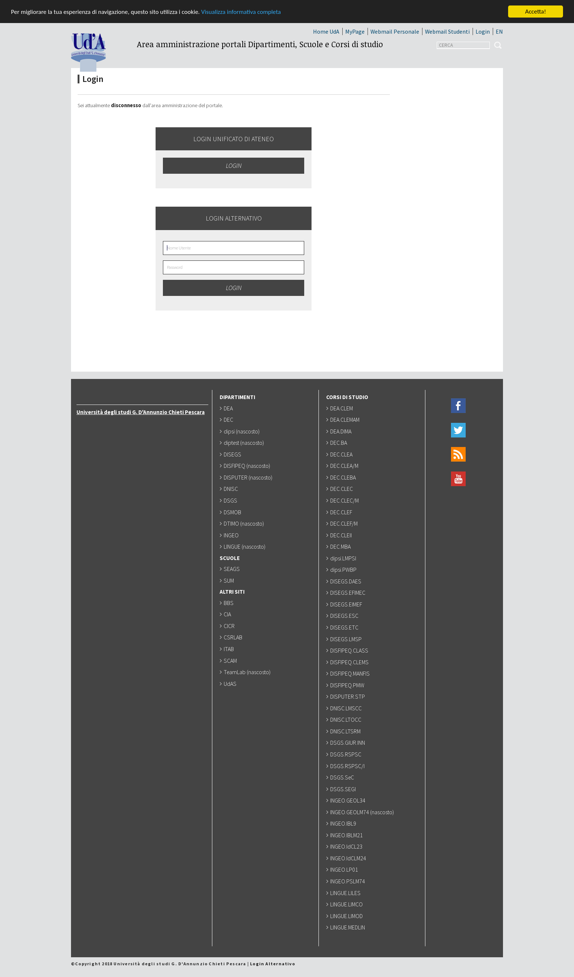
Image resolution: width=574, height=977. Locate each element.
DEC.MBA (341, 546)
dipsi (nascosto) (242, 431)
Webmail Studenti (447, 31)
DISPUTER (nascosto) (248, 477)
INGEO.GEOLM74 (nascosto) (363, 812)
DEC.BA (339, 442)
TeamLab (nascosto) (248, 672)
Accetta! (535, 11)
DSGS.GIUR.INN (348, 742)
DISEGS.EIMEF (347, 604)
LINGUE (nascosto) (245, 546)
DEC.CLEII (342, 535)
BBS (229, 602)
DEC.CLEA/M (345, 465)
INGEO (232, 535)
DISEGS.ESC (345, 615)
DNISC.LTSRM (346, 731)
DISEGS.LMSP (347, 639)
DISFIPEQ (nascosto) (247, 465)
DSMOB (233, 512)
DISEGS (233, 454)
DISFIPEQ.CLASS (350, 650)
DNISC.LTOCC (346, 719)
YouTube (458, 479)
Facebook (458, 405)
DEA (229, 408)
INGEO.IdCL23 (347, 846)
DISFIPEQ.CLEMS (350, 662)
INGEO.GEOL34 (348, 800)
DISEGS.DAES (346, 581)
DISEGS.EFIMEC (348, 592)
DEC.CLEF (342, 512)
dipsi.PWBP (344, 569)
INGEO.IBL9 (344, 823)
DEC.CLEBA (344, 477)
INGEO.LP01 (345, 869)
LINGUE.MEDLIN (348, 927)
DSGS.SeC (343, 777)
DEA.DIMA (341, 431)
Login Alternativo (272, 963)
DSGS (231, 500)
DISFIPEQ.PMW (348, 685)
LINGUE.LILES (346, 893)
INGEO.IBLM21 (347, 835)
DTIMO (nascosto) (244, 523)
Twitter (458, 430)
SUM (229, 580)
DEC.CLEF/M (345, 523)
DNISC (231, 488)
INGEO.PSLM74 (348, 881)
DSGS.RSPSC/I (348, 766)
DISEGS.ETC (345, 627)
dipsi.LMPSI (344, 558)
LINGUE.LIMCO (347, 904)
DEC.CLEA (342, 454)
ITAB (229, 649)
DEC (229, 419)
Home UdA (326, 31)
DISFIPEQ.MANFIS (351, 673)
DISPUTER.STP (348, 696)
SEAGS (232, 568)
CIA (228, 614)
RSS (458, 454)
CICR (230, 626)
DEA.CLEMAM (345, 419)
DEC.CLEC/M (345, 500)
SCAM (231, 660)
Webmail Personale (394, 31)
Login (483, 31)
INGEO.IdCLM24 (349, 858)
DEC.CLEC (342, 488)
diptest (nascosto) (244, 442)
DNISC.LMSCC (347, 708)
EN (499, 31)
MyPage (355, 31)
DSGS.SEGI (344, 789)
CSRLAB (233, 637)
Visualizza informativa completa (241, 12)
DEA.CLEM (342, 408)
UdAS (230, 683)
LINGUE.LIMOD (347, 916)
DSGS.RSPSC (346, 754)
